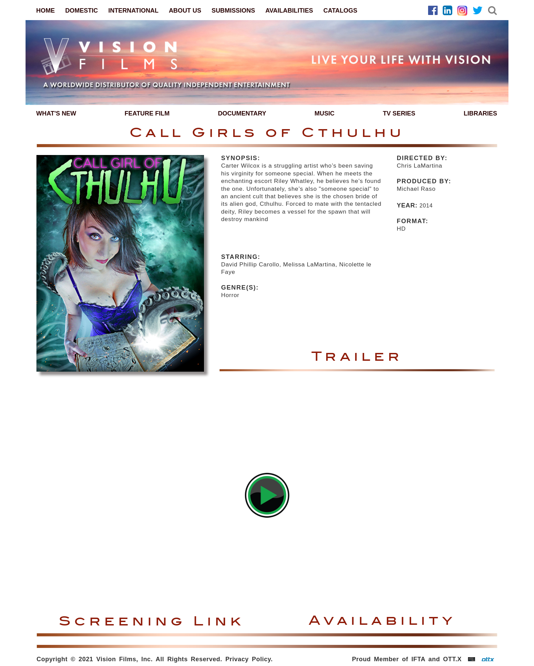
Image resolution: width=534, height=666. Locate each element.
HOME (45, 10)
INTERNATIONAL (133, 10)
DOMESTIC (81, 10)
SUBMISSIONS (233, 10)
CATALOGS (341, 10)
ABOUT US (185, 10)
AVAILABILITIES (289, 10)
